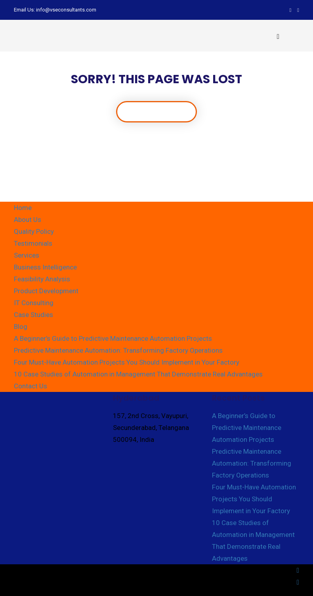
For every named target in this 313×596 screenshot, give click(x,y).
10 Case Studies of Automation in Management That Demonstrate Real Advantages (138, 374)
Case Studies (33, 315)
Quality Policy (34, 231)
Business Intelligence (45, 267)
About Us (27, 220)
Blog (20, 326)
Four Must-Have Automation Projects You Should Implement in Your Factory (126, 362)
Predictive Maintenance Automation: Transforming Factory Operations (118, 350)
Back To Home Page (156, 111)
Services (26, 255)
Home (23, 208)
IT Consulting (33, 303)
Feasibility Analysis (42, 279)
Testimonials (33, 243)
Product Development (46, 291)
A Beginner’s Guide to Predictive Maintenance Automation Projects (113, 338)
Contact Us (30, 386)
